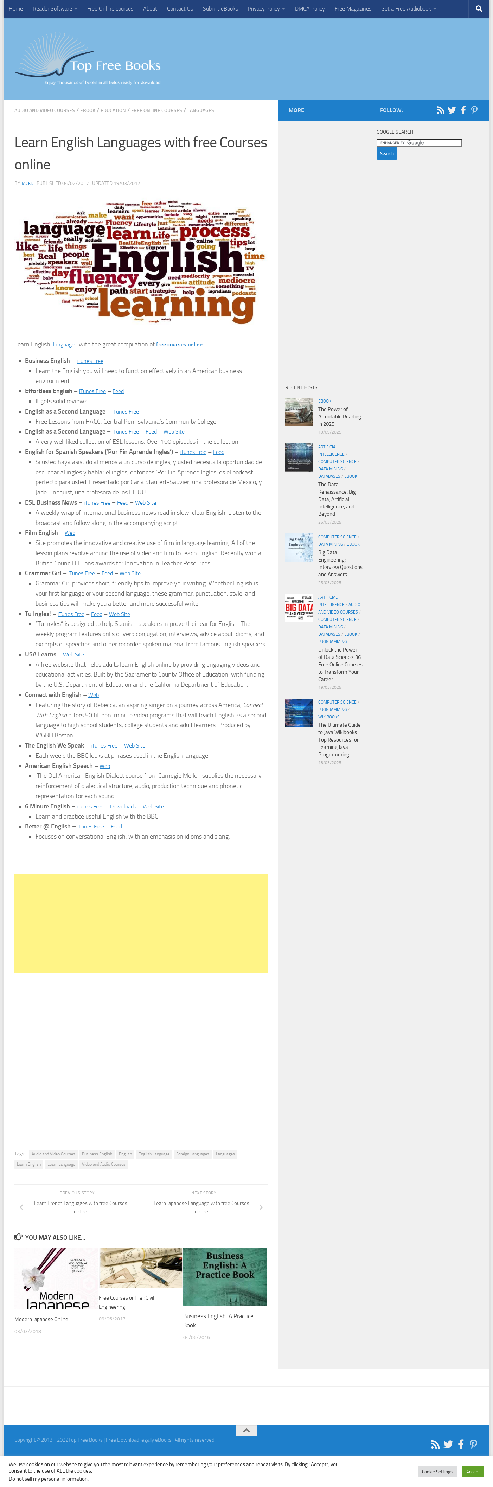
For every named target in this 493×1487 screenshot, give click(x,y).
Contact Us (180, 8)
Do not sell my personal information (48, 1479)
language (65, 344)
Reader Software (52, 8)
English (125, 1154)
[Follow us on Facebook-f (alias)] (463, 110)
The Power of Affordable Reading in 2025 (339, 416)
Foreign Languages (192, 1154)
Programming (332, 641)
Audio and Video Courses (49, 110)
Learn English (29, 1164)
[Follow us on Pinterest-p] (474, 110)
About (150, 8)
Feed (122, 391)
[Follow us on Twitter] (452, 110)
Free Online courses (110, 8)
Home (16, 8)
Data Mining (330, 469)
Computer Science (337, 461)
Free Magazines (353, 8)
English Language (154, 1154)
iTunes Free (92, 361)
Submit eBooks (220, 8)
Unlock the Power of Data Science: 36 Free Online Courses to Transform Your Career (340, 664)
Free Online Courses (176, 110)
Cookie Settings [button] (437, 1471)
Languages (225, 110)
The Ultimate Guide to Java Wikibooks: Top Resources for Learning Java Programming (339, 740)
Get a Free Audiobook (406, 8)
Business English (97, 1154)
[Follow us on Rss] (440, 110)
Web (71, 533)
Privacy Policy (264, 8)
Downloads (128, 806)
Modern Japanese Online (45, 1318)
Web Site (180, 431)
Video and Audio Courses (104, 1164)
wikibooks (329, 716)
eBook (98, 110)
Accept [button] (473, 1471)
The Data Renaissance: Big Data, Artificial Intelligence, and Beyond (337, 499)
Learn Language (61, 1164)
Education (127, 110)
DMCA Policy (310, 8)
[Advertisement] (141, 923)
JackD (27, 183)
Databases (329, 476)
